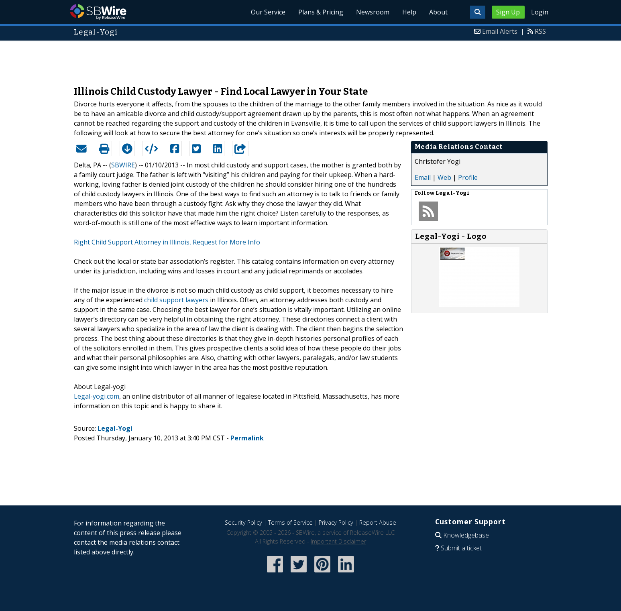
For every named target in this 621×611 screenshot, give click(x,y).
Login (539, 12)
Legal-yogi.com (96, 396)
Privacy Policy (336, 522)
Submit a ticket (461, 548)
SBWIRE (123, 165)
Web (444, 177)
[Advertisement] (311, 59)
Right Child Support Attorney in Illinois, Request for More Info (167, 242)
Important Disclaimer (338, 541)
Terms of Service (290, 522)
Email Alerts (499, 31)
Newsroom (372, 12)
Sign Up (508, 12)
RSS (540, 31)
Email (423, 177)
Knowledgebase (466, 535)
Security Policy (243, 522)
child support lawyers (176, 299)
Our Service (268, 12)
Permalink (247, 438)
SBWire (98, 12)
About (438, 12)
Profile (468, 177)
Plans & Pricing (320, 12)
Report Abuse (377, 522)
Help (409, 12)
